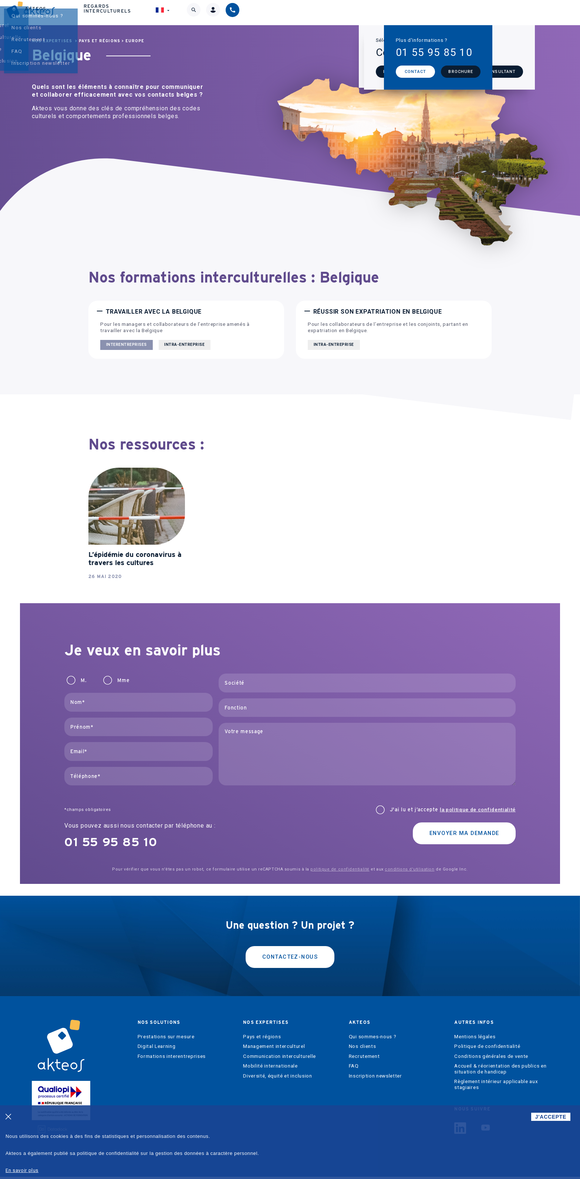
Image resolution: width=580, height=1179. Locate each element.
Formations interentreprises (172, 1058)
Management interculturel (274, 1048)
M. (83, 680)
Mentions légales (474, 1039)
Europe (134, 41)
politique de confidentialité (339, 869)
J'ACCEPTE (550, 1117)
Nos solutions (206, 12)
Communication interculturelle (279, 1058)
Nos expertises (279, 12)
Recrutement (364, 1058)
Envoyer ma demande (460, 834)
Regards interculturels (415, 12)
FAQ (354, 1068)
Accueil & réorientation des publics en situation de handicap (500, 1071)
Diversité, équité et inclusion (277, 1078)
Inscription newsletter (375, 1078)
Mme (123, 680)
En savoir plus (22, 1170)
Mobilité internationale (270, 1068)
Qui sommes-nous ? (373, 1039)
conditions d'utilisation (409, 869)
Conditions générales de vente (491, 1058)
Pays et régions (99, 41)
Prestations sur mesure (166, 1039)
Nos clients (362, 1048)
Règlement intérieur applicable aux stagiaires (496, 1086)
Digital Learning (157, 1048)
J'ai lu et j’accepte (453, 809)
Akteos (339, 12)
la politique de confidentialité (478, 809)
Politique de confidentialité (487, 1048)
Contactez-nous (290, 957)
